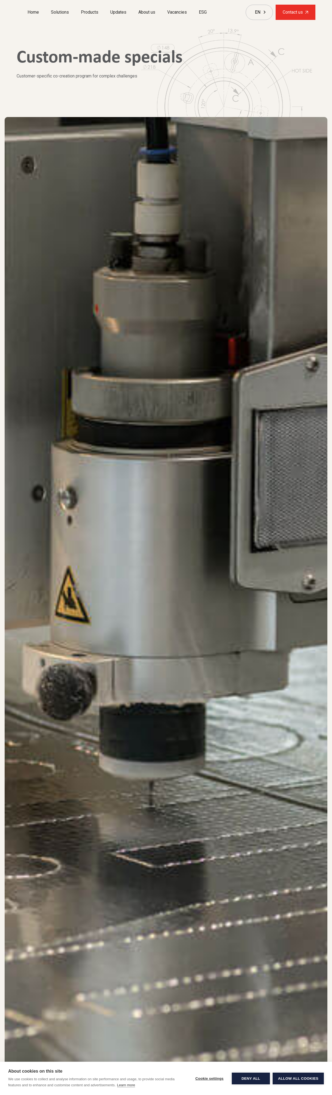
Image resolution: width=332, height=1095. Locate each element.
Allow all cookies (298, 1078)
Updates (118, 12)
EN (257, 12)
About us (146, 12)
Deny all (251, 1078)
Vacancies (177, 12)
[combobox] (257, 12)
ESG (203, 12)
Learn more (126, 1085)
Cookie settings (209, 1078)
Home (33, 12)
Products (89, 12)
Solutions (60, 12)
